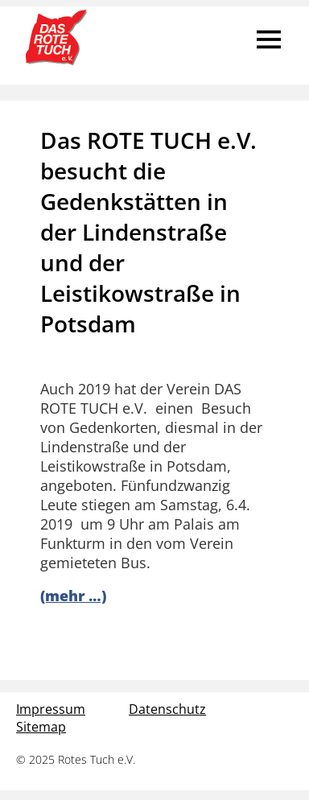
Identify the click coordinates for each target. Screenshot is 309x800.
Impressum (50, 709)
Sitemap (41, 727)
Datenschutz (167, 709)
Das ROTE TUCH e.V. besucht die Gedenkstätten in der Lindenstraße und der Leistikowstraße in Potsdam (148, 232)
